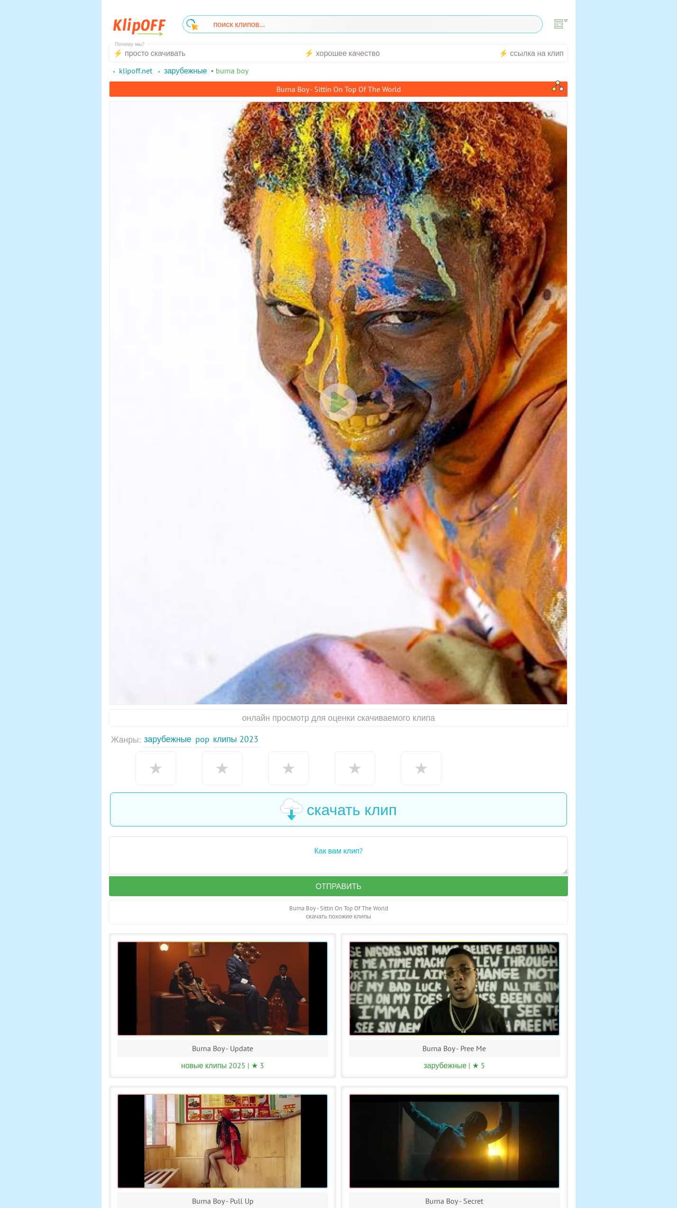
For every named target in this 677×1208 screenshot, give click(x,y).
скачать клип (338, 809)
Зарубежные (168, 739)
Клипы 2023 (235, 739)
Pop (202, 739)
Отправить (338, 886)
